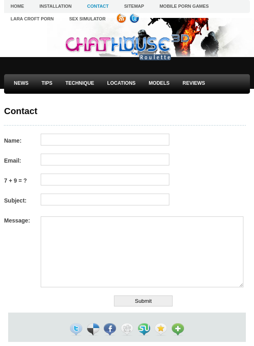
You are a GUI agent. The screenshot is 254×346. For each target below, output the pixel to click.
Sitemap (134, 6)
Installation (55, 6)
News (21, 83)
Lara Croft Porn (32, 18)
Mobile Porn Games (184, 6)
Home (17, 6)
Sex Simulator (87, 18)
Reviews (193, 83)
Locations (121, 83)
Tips (47, 83)
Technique (80, 83)
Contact (98, 6)
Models (159, 83)
